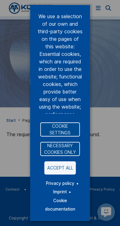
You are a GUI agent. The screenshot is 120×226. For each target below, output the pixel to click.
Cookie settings (60, 129)
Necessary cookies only (60, 148)
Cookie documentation (60, 205)
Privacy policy (60, 183)
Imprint (60, 191)
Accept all (60, 167)
